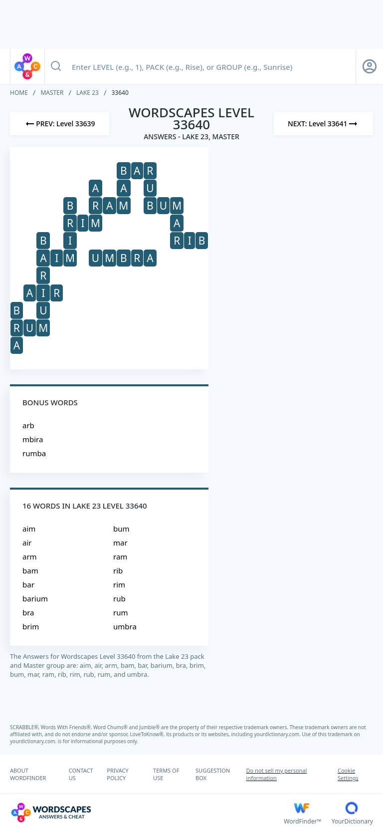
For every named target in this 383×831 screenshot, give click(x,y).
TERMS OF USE (166, 774)
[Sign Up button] (370, 66)
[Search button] (56, 66)
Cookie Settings (348, 774)
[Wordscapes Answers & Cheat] (147, 813)
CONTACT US (81, 774)
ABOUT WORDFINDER (28, 774)
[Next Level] (323, 123)
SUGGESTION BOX (212, 774)
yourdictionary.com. (278, 734)
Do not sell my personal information (276, 774)
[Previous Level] (59, 123)
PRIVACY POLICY (117, 774)
